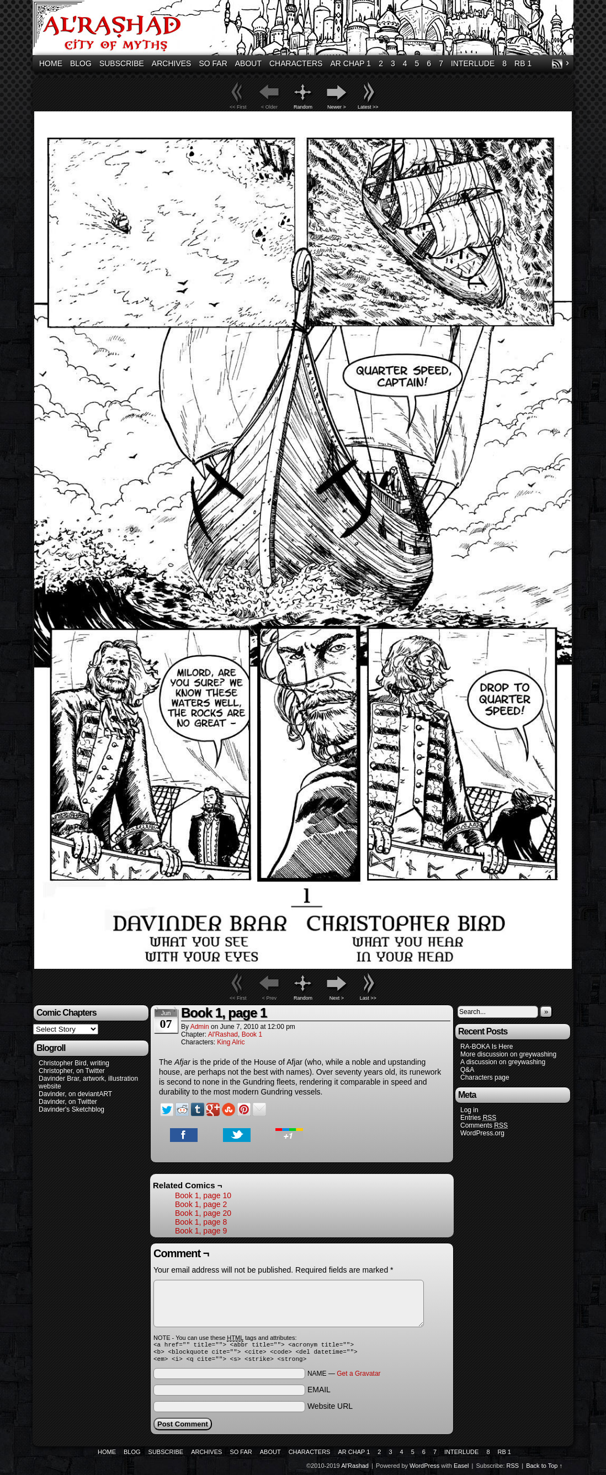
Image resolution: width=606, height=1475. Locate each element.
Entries (478, 1118)
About (248, 63)
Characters (295, 63)
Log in (469, 1110)
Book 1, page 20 (203, 1213)
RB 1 (522, 63)
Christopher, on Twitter (72, 1071)
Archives (172, 63)
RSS (557, 64)
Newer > (336, 107)
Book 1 (252, 1034)
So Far (213, 63)
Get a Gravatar (358, 1377)
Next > (336, 998)
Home (50, 63)
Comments (484, 1126)
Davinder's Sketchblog (71, 1109)
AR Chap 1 (350, 63)
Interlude (473, 63)
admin (199, 1027)
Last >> (368, 998)
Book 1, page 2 (201, 1204)
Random (303, 107)
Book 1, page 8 (201, 1221)
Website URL (330, 1409)
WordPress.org (482, 1133)
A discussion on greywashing (502, 1062)
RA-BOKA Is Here (486, 1046)
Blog (81, 63)
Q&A (467, 1070)
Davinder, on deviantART (75, 1094)
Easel (461, 1469)
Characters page (484, 1077)
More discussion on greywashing (508, 1054)
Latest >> (368, 107)
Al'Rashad (305, 29)
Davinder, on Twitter (68, 1102)
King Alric (230, 1042)
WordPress (424, 1469)
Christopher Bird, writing (74, 1063)
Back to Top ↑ (544, 1469)
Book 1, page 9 (201, 1230)
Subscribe (121, 63)
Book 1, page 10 (203, 1195)
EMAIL (319, 1392)
